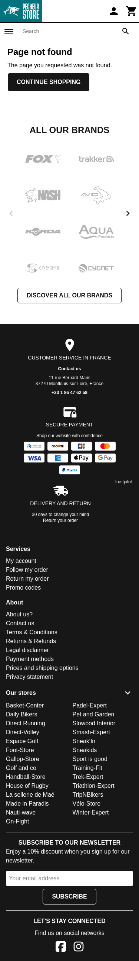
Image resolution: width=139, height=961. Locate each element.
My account (21, 561)
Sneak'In (84, 741)
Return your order (60, 520)
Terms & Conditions (31, 632)
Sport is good (90, 759)
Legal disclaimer (27, 650)
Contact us (69, 368)
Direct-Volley (22, 732)
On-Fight (17, 821)
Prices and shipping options (42, 668)
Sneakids (85, 750)
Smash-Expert (91, 732)
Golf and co (21, 768)
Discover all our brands (69, 295)
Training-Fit (87, 768)
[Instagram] (79, 948)
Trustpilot (123, 481)
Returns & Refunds (31, 641)
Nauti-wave (21, 812)
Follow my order (27, 570)
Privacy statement (29, 677)
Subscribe (69, 896)
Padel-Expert (90, 705)
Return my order (27, 578)
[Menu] (9, 32)
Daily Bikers (21, 714)
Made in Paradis (27, 803)
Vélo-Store (87, 803)
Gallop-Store (22, 759)
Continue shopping (48, 82)
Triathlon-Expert (94, 786)
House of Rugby (27, 786)
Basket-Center (25, 705)
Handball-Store (26, 777)
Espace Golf (22, 741)
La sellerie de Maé (30, 794)
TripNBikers (88, 794)
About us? (19, 614)
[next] (128, 213)
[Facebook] (61, 948)
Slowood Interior (94, 723)
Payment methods (30, 659)
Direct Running (25, 723)
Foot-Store (20, 750)
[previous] (11, 213)
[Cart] (132, 11)
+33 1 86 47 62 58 (69, 392)
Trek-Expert (88, 777)
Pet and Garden (94, 714)
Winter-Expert (91, 812)
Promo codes (23, 587)
